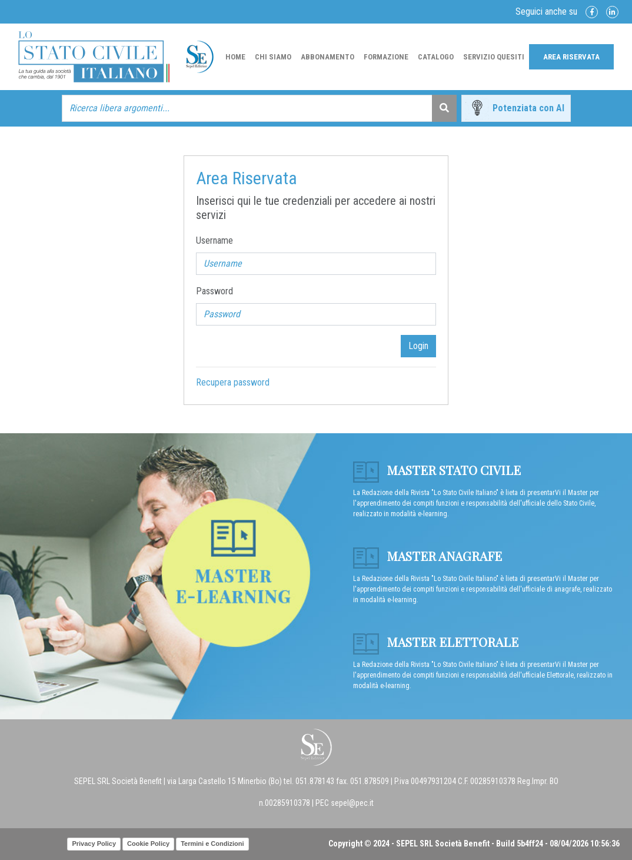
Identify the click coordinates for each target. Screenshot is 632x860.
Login (418, 345)
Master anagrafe (427, 555)
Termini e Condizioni (212, 843)
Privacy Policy (94, 843)
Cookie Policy (148, 843)
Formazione (386, 56)
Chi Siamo (273, 56)
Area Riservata (571, 56)
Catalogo (436, 56)
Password (214, 291)
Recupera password (233, 382)
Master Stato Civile (437, 469)
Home (235, 56)
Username (214, 240)
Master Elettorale (435, 641)
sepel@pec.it (352, 803)
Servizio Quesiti (493, 56)
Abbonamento (327, 56)
